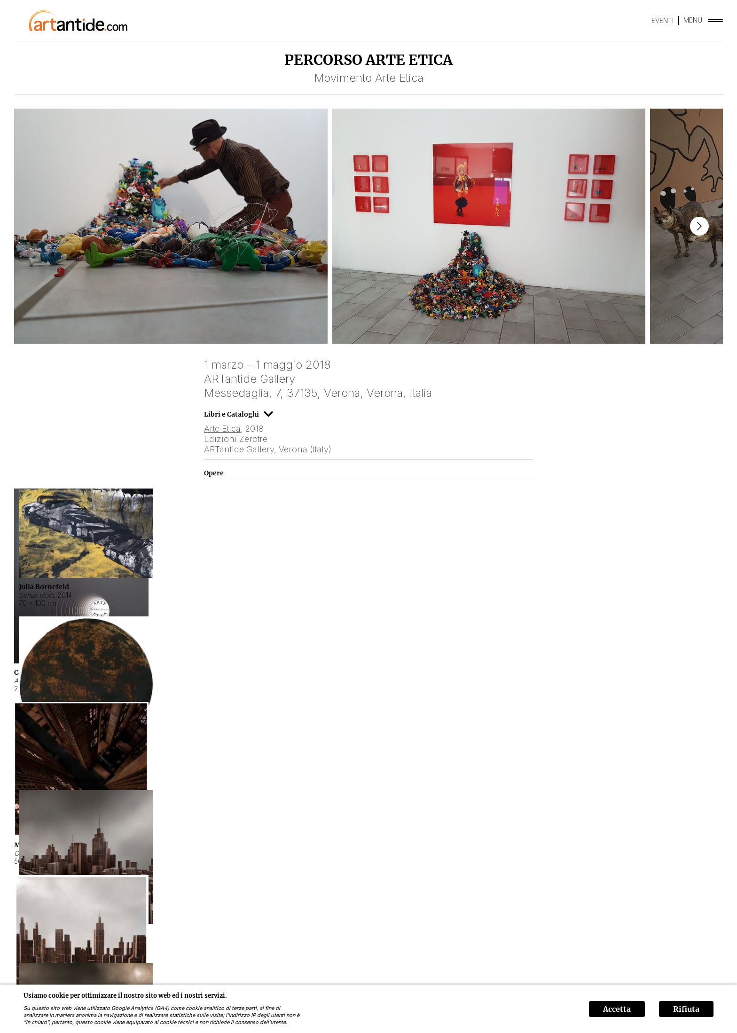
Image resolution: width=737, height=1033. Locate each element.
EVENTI (662, 20)
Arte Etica (222, 429)
